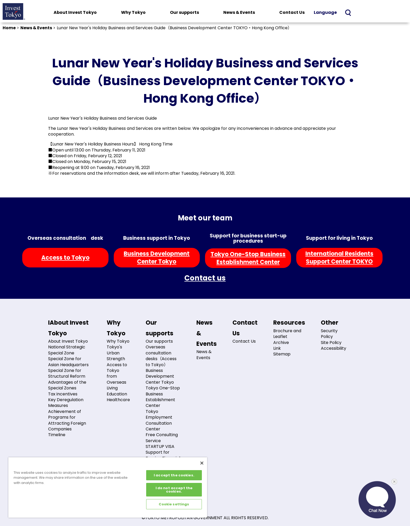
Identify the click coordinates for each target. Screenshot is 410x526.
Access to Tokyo (65, 258)
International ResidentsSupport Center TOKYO (339, 258)
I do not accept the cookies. (174, 490)
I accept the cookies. (174, 475)
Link (277, 348)
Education (117, 394)
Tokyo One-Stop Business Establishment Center (163, 396)
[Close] (201, 463)
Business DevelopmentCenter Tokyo (157, 258)
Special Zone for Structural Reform (66, 373)
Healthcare (118, 400)
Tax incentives (62, 394)
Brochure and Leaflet (287, 334)
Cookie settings (174, 504)
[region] (107, 487)
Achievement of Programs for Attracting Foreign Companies (67, 420)
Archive (281, 343)
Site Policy (331, 343)
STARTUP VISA (160, 446)
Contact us (205, 278)
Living (112, 388)
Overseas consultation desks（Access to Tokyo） (161, 355)
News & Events (239, 12)
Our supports (184, 12)
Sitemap (282, 354)
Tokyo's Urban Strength (116, 353)
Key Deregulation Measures (65, 402)
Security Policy (329, 334)
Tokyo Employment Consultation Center (159, 420)
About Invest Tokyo (75, 12)
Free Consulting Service (162, 437)
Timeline (56, 435)
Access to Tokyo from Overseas (117, 373)
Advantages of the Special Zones (67, 385)
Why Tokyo (133, 12)
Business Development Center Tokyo (160, 376)
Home (9, 28)
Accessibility (333, 348)
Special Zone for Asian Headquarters (68, 361)
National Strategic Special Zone (66, 350)
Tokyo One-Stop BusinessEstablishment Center (248, 258)
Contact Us (292, 12)
